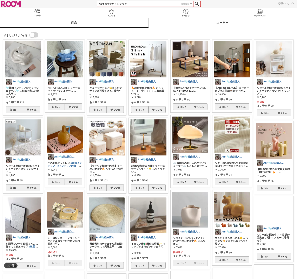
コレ (16, 110)
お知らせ (185, 13)
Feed (37, 13)
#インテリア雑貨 (67, 166)
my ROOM (260, 13)
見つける (111, 13)
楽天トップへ (286, 3)
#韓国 (32, 246)
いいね (33, 110)
